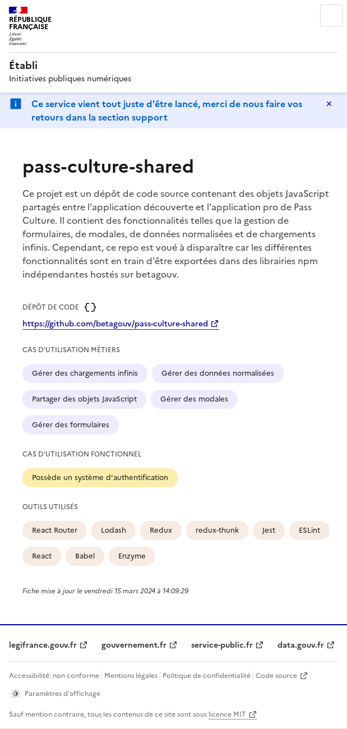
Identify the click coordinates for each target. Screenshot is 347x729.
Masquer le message (329, 104)
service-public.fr (222, 645)
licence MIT (227, 714)
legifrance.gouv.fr (43, 645)
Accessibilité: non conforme (54, 676)
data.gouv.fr (300, 645)
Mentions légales (131, 676)
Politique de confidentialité (207, 676)
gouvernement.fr (133, 645)
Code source (276, 676)
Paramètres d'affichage (62, 694)
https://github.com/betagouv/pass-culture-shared (115, 324)
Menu (331, 15)
